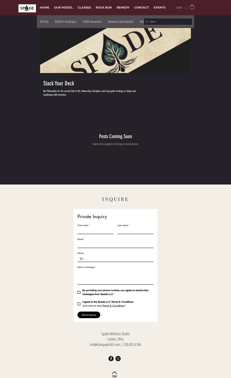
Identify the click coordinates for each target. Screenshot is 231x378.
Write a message (86, 267)
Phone (80, 253)
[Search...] (168, 21)
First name (83, 225)
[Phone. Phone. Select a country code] (82, 259)
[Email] (114, 245)
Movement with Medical (120, 21)
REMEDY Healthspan (66, 21)
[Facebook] (111, 358)
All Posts (44, 21)
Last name (123, 225)
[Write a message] (115, 277)
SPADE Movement (92, 21)
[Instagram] (118, 358)
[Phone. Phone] (119, 259)
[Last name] (134, 231)
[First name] (94, 231)
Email (81, 239)
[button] (192, 6)
